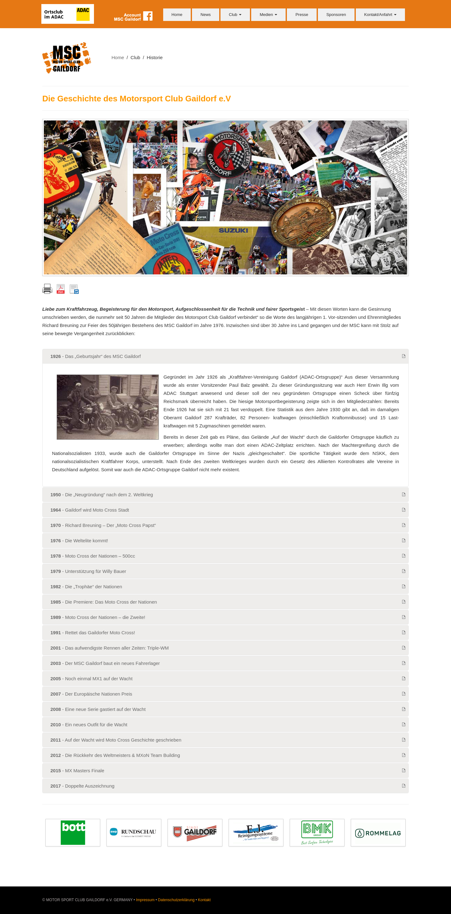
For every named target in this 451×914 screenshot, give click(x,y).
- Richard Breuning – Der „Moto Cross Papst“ (103, 525)
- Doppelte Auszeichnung (82, 786)
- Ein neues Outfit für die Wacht (88, 724)
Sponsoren (336, 14)
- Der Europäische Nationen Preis (91, 694)
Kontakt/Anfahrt (380, 14)
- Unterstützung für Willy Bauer (88, 571)
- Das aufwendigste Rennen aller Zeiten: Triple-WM (109, 648)
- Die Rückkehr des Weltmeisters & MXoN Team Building (115, 755)
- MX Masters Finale (77, 770)
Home (177, 14)
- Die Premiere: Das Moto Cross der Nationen (103, 602)
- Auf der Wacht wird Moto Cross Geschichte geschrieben (115, 740)
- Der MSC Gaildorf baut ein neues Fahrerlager (105, 663)
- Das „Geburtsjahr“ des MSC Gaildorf (95, 356)
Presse (301, 14)
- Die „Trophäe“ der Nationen (86, 586)
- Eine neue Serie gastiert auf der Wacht (98, 709)
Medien (268, 14)
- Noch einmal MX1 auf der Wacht (91, 678)
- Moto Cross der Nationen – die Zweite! (97, 617)
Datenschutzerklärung (176, 900)
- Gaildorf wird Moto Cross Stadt (89, 510)
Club (235, 14)
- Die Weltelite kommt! (79, 540)
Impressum (145, 900)
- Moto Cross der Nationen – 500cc (92, 556)
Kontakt (204, 900)
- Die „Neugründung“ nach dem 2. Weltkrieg (101, 494)
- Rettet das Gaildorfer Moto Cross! (92, 632)
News (205, 14)
